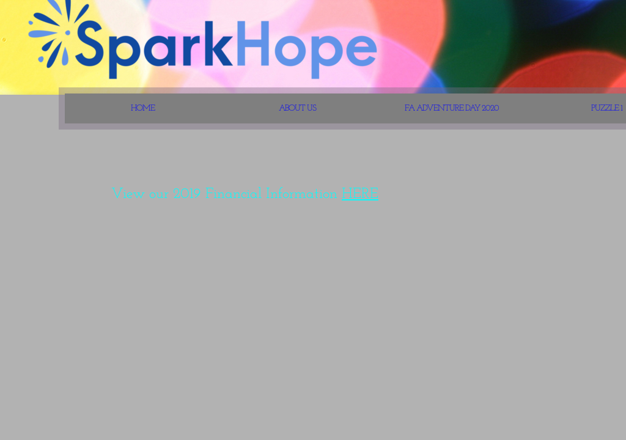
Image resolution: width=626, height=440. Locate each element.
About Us (297, 108)
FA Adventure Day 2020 (452, 108)
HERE (360, 194)
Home (143, 108)
